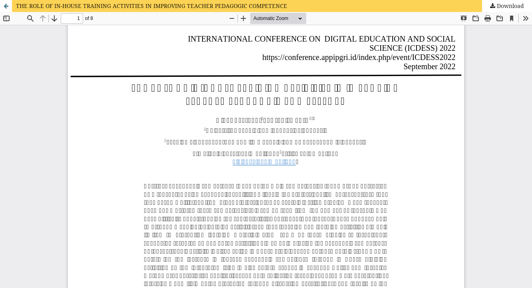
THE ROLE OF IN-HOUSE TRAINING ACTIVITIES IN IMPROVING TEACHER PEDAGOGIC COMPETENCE (151, 6)
